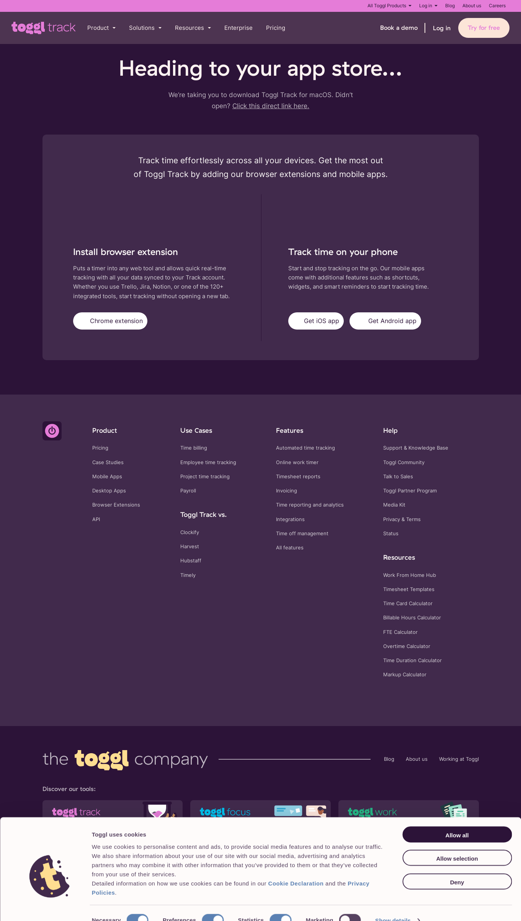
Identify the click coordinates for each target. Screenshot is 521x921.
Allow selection (457, 844)
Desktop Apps (109, 491)
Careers (497, 5)
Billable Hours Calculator (412, 617)
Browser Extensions (116, 505)
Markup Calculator (404, 674)
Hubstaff (190, 561)
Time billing (193, 448)
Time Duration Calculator (412, 660)
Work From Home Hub (409, 575)
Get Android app (385, 321)
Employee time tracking (208, 462)
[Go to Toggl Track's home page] (43, 28)
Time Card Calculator (408, 603)
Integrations (290, 519)
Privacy (391, 519)
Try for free (484, 27)
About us (471, 5)
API (96, 519)
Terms (413, 519)
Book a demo (399, 27)
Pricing (275, 27)
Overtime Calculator (406, 646)
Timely (188, 575)
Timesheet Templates (408, 589)
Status (391, 533)
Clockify (189, 532)
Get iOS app (316, 321)
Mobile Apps (107, 476)
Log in (428, 5)
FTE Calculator (400, 632)
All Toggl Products (389, 5)
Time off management (302, 533)
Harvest (189, 546)
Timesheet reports (298, 476)
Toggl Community (404, 462)
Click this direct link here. (270, 106)
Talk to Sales (398, 476)
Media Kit (394, 505)
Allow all (457, 820)
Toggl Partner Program (410, 491)
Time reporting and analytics (310, 505)
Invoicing (286, 491)
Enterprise (238, 27)
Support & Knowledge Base (415, 448)
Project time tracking (205, 476)
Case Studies (108, 462)
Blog (450, 5)
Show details (393, 906)
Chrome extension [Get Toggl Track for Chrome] (110, 321)
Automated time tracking (305, 448)
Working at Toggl (459, 759)
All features (290, 548)
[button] (101, 28)
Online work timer (297, 462)
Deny (457, 867)
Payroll (188, 491)
